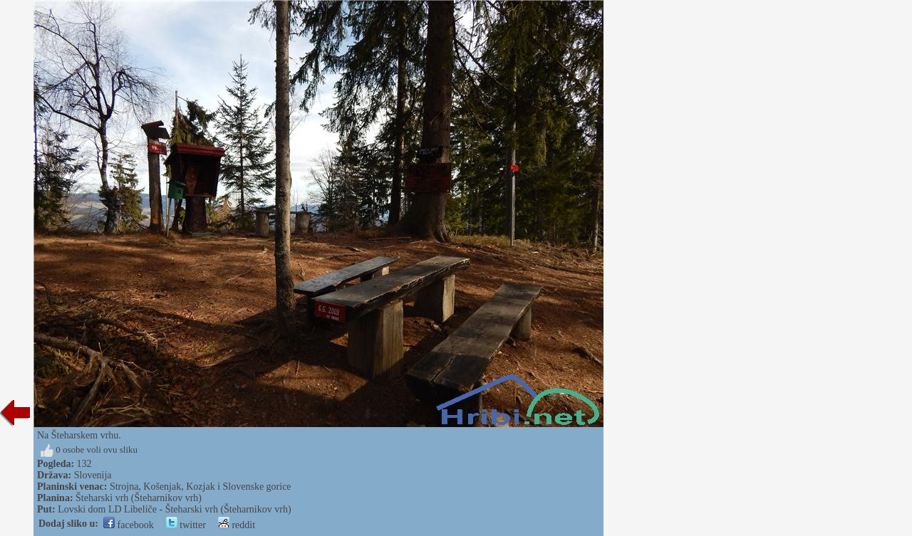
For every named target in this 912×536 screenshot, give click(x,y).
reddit (236, 525)
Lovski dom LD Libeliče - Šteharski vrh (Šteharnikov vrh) (174, 509)
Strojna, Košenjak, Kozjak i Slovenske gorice (200, 486)
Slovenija (93, 475)
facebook (128, 525)
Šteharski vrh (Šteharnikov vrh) (139, 498)
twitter (186, 525)
